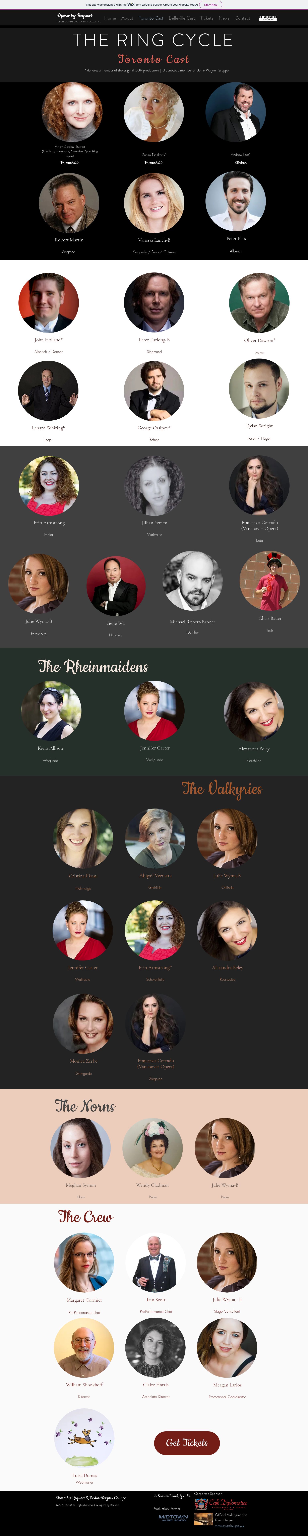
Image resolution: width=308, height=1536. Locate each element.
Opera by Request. (109, 1505)
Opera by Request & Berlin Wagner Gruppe (91, 1498)
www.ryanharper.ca (229, 1525)
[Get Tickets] (187, 1443)
